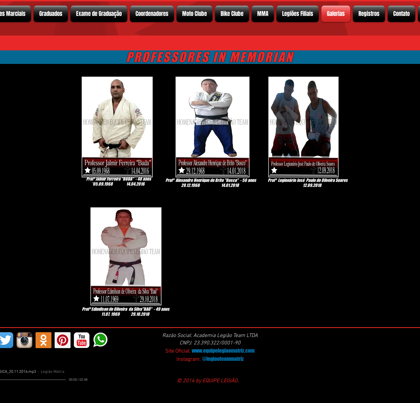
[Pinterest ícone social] (63, 340)
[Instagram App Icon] (24, 340)
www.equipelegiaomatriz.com (223, 350)
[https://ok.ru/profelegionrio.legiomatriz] (43, 340)
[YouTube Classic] (82, 340)
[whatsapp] (101, 340)
